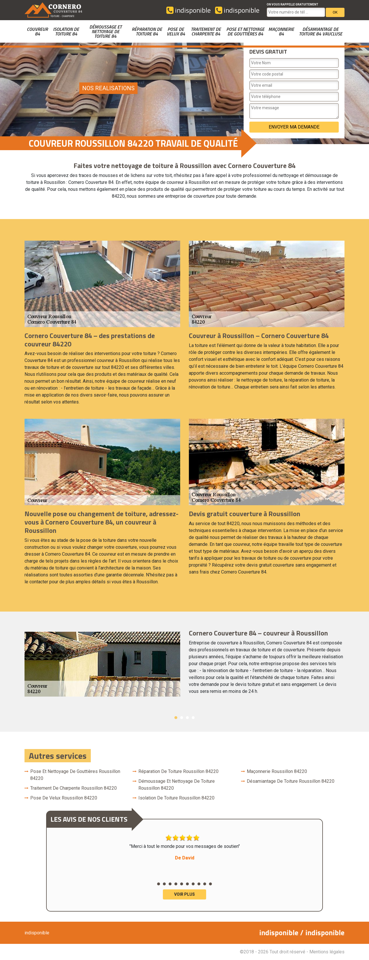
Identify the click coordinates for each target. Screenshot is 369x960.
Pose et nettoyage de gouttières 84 (245, 31)
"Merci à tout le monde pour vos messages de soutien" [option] (184, 847)
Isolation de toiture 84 (66, 31)
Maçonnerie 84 (281, 31)
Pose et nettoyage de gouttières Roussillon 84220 (75, 775)
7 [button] (193, 883)
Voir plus (184, 894)
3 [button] (187, 717)
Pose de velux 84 (176, 31)
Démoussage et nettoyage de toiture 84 (105, 31)
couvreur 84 (37, 31)
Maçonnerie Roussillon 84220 (277, 771)
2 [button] (181, 717)
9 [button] (204, 883)
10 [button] (210, 883)
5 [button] (181, 883)
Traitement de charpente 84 (206, 31)
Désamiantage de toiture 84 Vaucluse (320, 31)
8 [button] (198, 883)
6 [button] (187, 883)
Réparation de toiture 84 (147, 31)
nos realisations (108, 88)
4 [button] (193, 717)
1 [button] (175, 717)
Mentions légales (326, 952)
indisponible (188, 10)
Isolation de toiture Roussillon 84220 (176, 798)
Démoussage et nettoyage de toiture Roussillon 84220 (176, 784)
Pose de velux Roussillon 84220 (63, 798)
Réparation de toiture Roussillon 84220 (178, 771)
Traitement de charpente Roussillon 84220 (73, 788)
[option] (184, 664)
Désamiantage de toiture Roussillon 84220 (290, 781)
